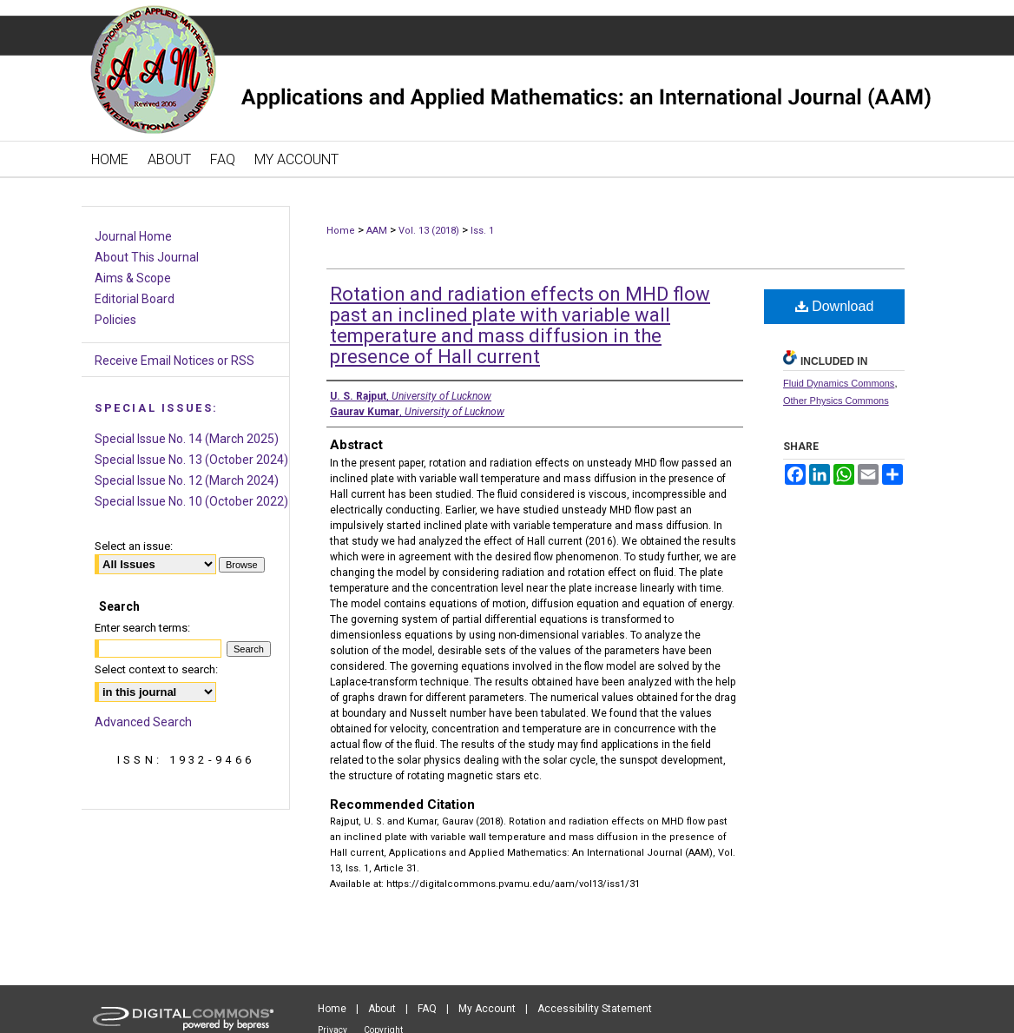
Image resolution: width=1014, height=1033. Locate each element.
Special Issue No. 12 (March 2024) (187, 480)
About (382, 1009)
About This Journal (147, 257)
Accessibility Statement (594, 1009)
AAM (376, 230)
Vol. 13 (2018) (428, 230)
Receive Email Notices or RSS (174, 361)
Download (834, 306)
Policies (115, 320)
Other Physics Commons (836, 400)
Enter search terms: (142, 627)
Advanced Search (143, 722)
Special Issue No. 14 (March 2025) (187, 439)
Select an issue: (134, 546)
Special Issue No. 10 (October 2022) (191, 501)
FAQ (427, 1009)
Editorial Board (134, 299)
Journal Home (133, 236)
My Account (487, 1009)
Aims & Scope (133, 278)
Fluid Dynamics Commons (838, 383)
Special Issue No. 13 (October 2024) (191, 460)
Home (340, 230)
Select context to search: (156, 669)
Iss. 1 (482, 230)
